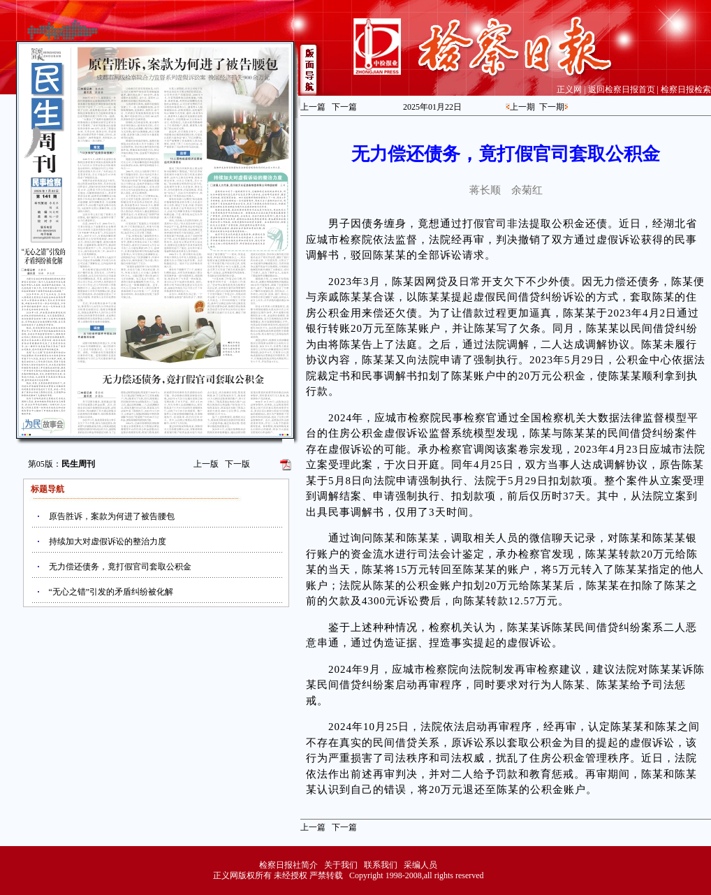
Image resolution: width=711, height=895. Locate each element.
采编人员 (420, 865)
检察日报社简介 (288, 865)
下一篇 (344, 107)
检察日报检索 (686, 89)
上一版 (206, 464)
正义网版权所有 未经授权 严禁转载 (278, 875)
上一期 (522, 107)
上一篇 (312, 107)
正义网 (569, 89)
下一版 (237, 464)
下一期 (551, 107)
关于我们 (341, 865)
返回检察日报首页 (621, 89)
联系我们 (380, 865)
